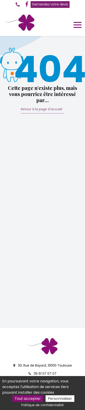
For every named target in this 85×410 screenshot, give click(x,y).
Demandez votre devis (50, 4)
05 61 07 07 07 (42, 373)
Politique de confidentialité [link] (42, 405)
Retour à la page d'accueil (41, 109)
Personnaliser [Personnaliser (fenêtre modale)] (60, 398)
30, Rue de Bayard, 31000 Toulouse (42, 365)
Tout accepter (28, 398)
